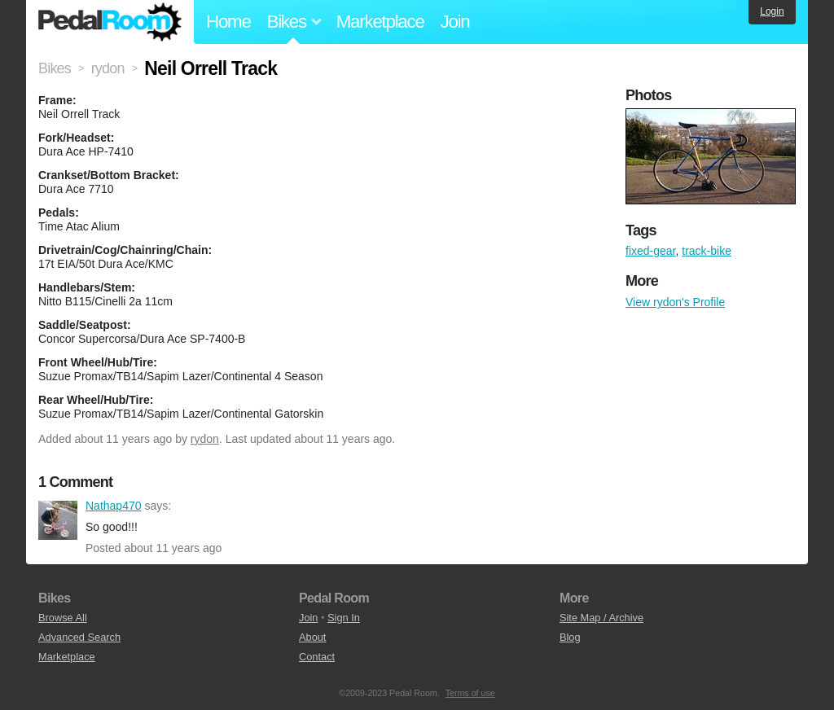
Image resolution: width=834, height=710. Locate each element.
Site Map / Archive (601, 617)
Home (228, 21)
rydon (205, 438)
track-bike (706, 250)
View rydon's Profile (675, 302)
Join (455, 21)
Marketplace (380, 21)
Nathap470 (57, 520)
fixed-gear (650, 250)
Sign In (343, 617)
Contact (317, 657)
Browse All (62, 617)
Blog (570, 637)
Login (772, 11)
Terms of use (470, 693)
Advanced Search (79, 637)
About (312, 637)
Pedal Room (110, 22)
